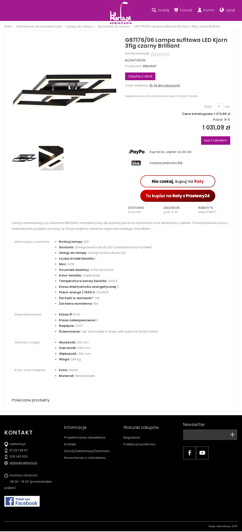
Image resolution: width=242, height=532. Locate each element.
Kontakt (70, 440)
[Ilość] (219, 106)
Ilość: (209, 107)
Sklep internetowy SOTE (223, 527)
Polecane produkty (32, 400)
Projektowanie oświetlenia (84, 433)
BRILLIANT (150, 66)
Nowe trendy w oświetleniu (85, 453)
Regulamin (131, 433)
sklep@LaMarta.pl (23, 463)
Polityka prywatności (139, 440)
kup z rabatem (215, 140)
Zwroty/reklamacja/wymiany (86, 446)
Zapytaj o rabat (140, 76)
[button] (142, 209)
